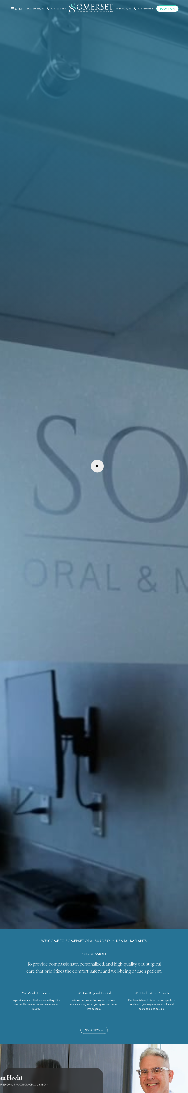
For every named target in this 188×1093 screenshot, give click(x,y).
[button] (16, 8)
